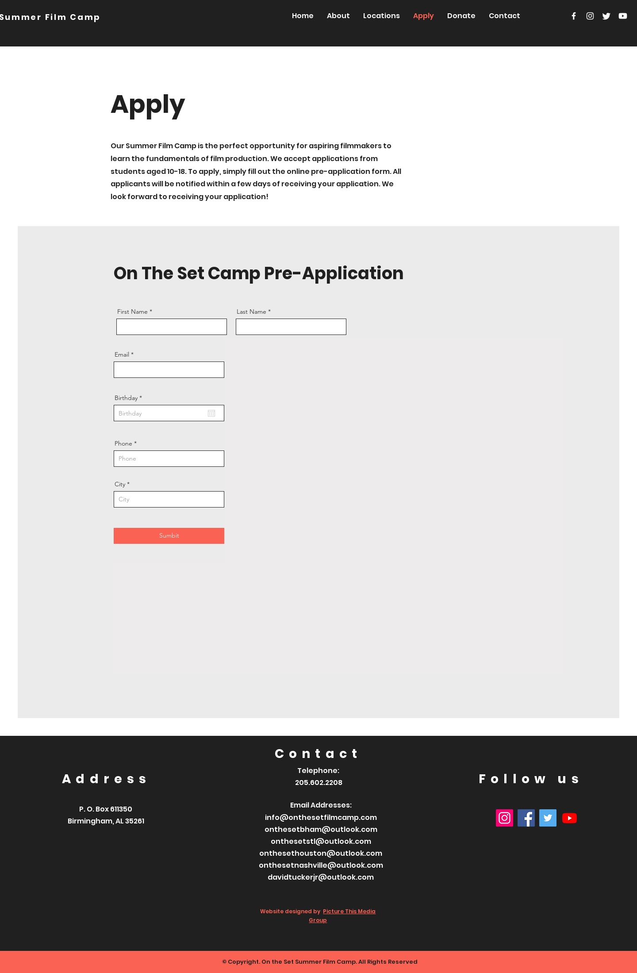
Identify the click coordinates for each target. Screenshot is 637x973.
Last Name (251, 311)
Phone (123, 443)
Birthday (130, 398)
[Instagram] (590, 16)
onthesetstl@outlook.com (321, 841)
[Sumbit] (169, 536)
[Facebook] (574, 16)
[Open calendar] (211, 413)
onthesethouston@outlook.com (320, 853)
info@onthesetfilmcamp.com (321, 817)
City (120, 484)
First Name (132, 311)
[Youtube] (623, 16)
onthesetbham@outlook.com (321, 829)
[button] (382, 16)
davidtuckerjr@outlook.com (321, 877)
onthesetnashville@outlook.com (321, 865)
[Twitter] (606, 16)
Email (122, 354)
